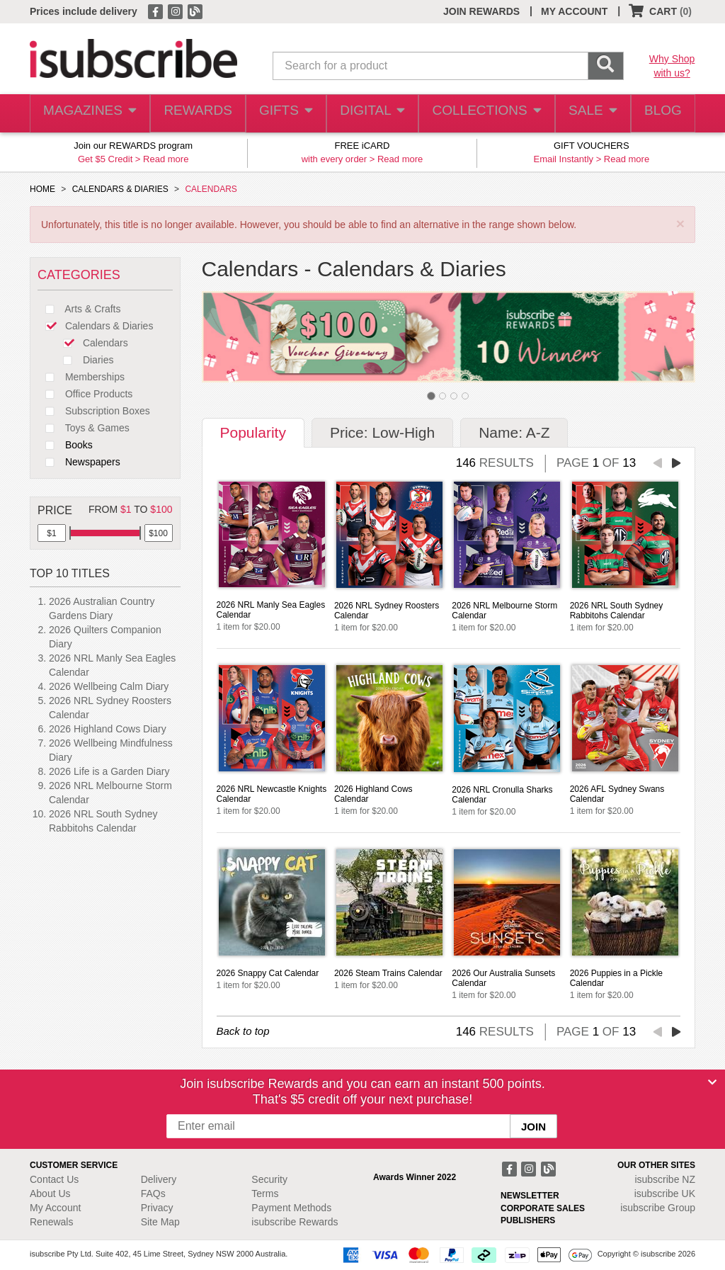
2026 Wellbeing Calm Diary (109, 686)
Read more (165, 159)
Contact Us (54, 1179)
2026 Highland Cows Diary (107, 729)
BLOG (660, 114)
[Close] (712, 1082)
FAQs (153, 1193)
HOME (42, 189)
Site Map (160, 1222)
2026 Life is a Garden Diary (109, 771)
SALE (586, 114)
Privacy (157, 1207)
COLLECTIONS (482, 114)
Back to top (243, 1031)
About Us (50, 1193)
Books (65, 444)
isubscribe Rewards (294, 1222)
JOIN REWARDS (481, 11)
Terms (264, 1193)
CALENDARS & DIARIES (120, 189)
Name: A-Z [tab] (514, 432)
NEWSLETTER (530, 1196)
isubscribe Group (657, 1207)
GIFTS (284, 114)
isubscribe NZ (664, 1179)
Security (269, 1179)
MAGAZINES (88, 114)
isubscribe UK (664, 1193)
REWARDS (193, 114)
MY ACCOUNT (574, 11)
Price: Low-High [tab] (382, 432)
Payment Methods (291, 1207)
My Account (55, 1207)
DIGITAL (371, 114)
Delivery (159, 1179)
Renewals (51, 1222)
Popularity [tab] (253, 432)
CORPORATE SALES (543, 1208)
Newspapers (79, 461)
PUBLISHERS (528, 1220)
